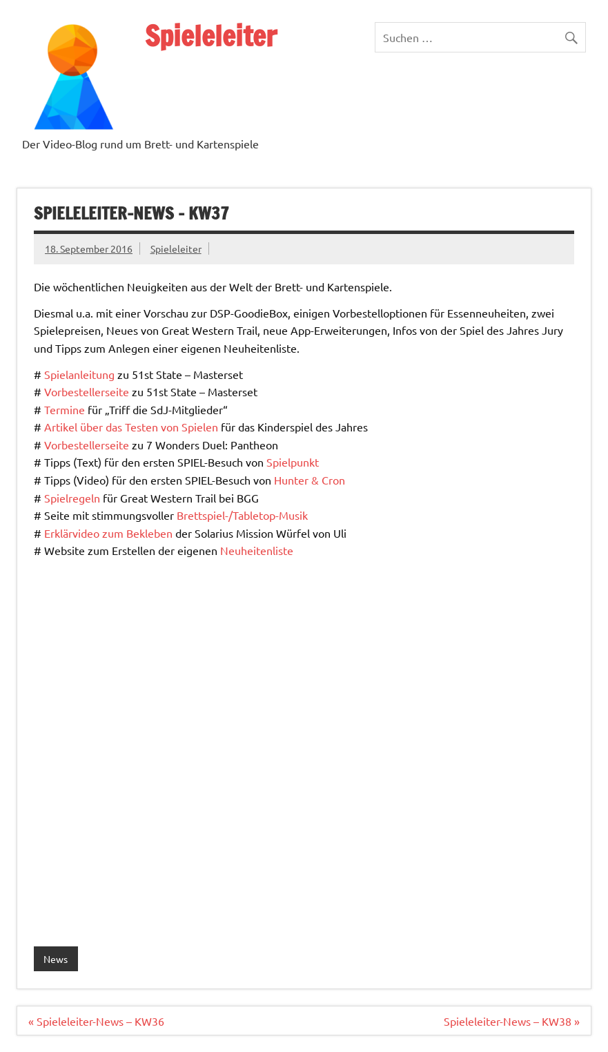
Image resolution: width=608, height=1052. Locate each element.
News (55, 959)
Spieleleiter (211, 35)
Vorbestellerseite (86, 391)
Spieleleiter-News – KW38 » (512, 1021)
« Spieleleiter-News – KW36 (96, 1021)
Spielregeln (72, 498)
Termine (64, 409)
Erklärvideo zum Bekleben (108, 533)
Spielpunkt (292, 462)
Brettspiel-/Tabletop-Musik (242, 515)
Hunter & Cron (309, 480)
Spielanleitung (79, 374)
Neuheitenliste (256, 550)
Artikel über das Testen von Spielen (131, 427)
